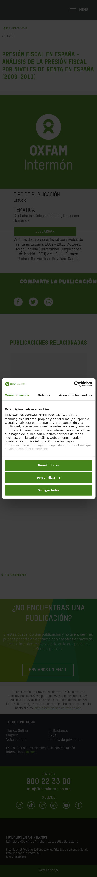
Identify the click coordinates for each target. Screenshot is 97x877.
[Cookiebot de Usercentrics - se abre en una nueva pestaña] (74, 384)
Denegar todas (48, 490)
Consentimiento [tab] (17, 395)
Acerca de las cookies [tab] (75, 395)
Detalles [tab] (44, 395)
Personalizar (48, 477)
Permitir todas (48, 465)
